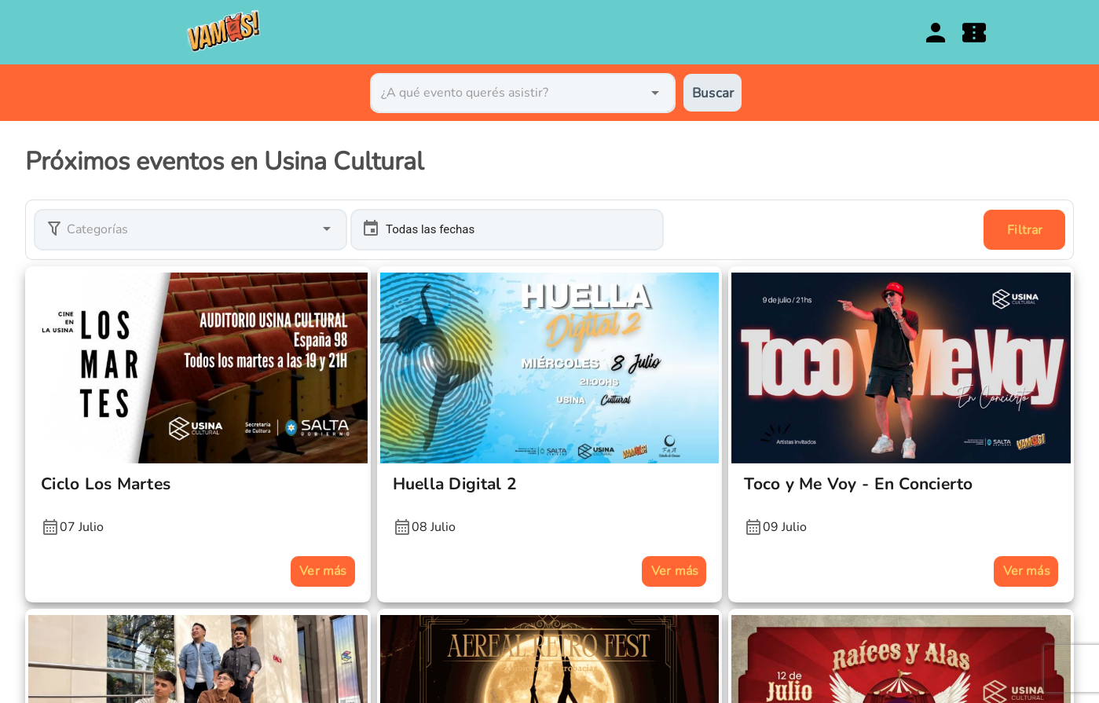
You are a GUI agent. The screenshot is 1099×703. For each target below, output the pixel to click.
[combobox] (522, 93)
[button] (190, 229)
